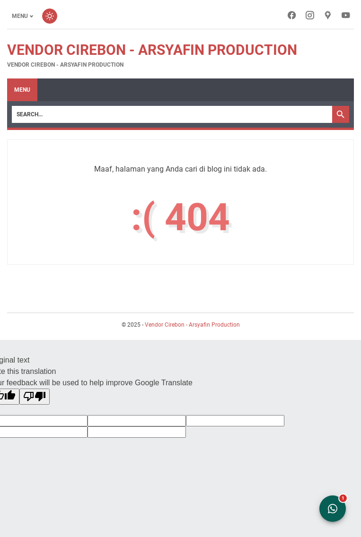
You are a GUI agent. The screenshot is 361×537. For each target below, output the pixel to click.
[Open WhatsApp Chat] (332, 508)
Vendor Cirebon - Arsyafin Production (152, 50)
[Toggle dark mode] (49, 16)
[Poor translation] (34, 397)
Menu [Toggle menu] (20, 16)
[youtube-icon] (345, 16)
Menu (22, 90)
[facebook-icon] (292, 16)
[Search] (172, 114)
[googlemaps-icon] (328, 16)
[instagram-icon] (310, 16)
